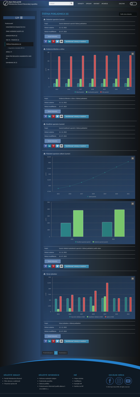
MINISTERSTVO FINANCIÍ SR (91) (15, 27)
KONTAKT (96, 4)
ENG (120, 4)
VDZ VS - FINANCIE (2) (12, 40)
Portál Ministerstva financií (13, 378)
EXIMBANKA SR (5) (11, 62)
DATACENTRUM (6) (11, 36)
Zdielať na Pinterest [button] (53, 41)
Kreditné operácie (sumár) (55, 124)
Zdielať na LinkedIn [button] (49, 41)
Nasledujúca (62, 353)
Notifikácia (77, 381)
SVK (123, 4)
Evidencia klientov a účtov (55, 49)
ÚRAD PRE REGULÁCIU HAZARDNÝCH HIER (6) (18, 57)
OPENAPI (88, 4)
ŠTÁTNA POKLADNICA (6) (13, 44)
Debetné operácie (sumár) (55, 19)
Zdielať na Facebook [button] (45, 41)
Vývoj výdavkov (51, 274)
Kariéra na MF (79, 386)
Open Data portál (23, 3)
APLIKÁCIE (105, 4)
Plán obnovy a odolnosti (12, 381)
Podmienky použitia (45, 381)
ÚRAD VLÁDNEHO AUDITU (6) (15, 31)
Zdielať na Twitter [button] (57, 41)
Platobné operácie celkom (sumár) (58, 154)
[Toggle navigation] (21, 17)
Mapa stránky (78, 378)
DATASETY (81, 4)
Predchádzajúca (48, 353)
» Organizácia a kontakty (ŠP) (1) (16, 48)
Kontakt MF (78, 384)
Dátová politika (44, 384)
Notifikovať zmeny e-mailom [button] (76, 41)
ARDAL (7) (9, 52)
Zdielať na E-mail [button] (61, 41)
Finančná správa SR (10, 384)
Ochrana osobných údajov (47, 378)
